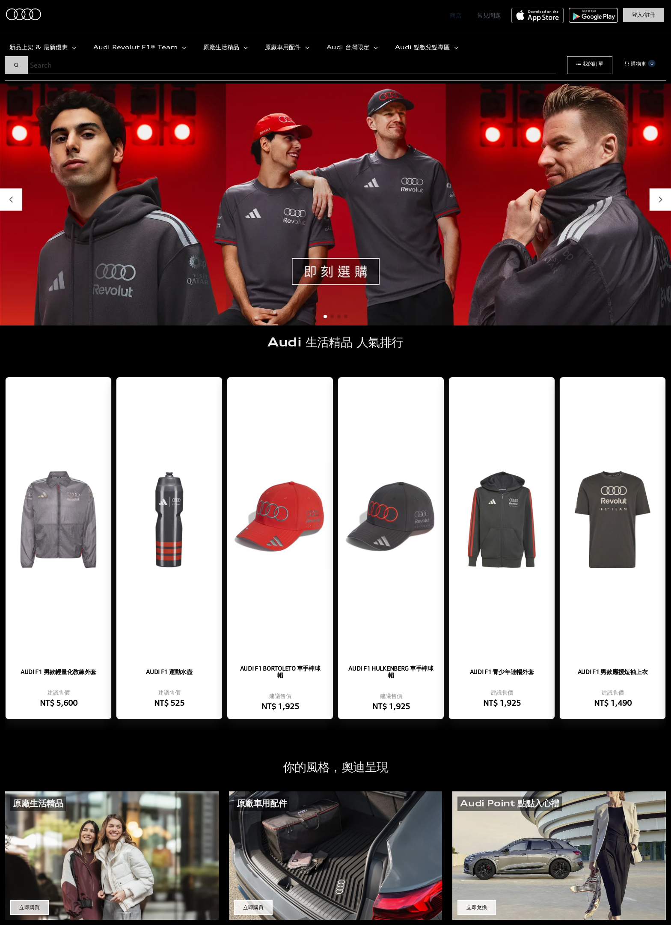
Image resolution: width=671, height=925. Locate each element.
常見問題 (489, 15)
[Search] (291, 65)
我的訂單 (589, 63)
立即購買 (29, 907)
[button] (325, 316)
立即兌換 (476, 907)
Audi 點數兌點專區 (423, 47)
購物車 (640, 63)
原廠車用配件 (284, 47)
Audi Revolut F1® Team (136, 47)
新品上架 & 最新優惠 (39, 47)
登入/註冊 (643, 15)
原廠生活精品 (222, 47)
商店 (456, 15)
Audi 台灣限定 (349, 47)
